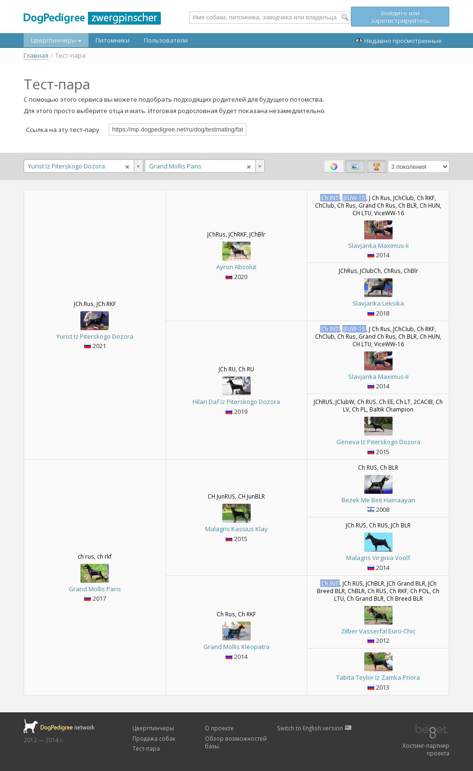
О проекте (219, 728)
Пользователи (166, 40)
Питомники (113, 40)
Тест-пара (146, 748)
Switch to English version (314, 728)
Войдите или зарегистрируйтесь (400, 17)
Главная (36, 56)
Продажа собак (153, 738)
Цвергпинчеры (56, 40)
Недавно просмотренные (398, 40)
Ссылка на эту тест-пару (62, 129)
